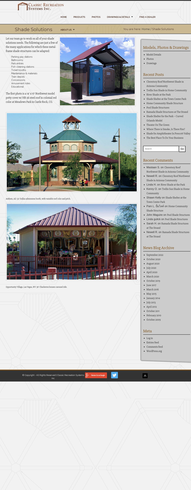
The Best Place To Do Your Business (164, 138)
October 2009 (153, 319)
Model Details (153, 54)
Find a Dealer (147, 17)
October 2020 (153, 259)
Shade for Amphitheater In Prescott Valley (168, 133)
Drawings (151, 63)
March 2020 (152, 276)
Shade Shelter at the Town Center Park (166, 99)
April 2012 (151, 306)
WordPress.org (154, 351)
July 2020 (151, 268)
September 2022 (154, 255)
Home (63, 17)
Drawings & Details (118, 17)
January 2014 (153, 298)
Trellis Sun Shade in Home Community (166, 90)
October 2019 (153, 281)
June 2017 (151, 285)
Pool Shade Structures (157, 107)
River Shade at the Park (158, 94)
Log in (149, 338)
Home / (146, 29)
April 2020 (151, 272)
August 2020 (152, 263)
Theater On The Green (157, 125)
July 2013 (151, 302)
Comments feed (154, 346)
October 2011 (152, 311)
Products (79, 17)
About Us (65, 30)
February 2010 (153, 315)
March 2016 (152, 289)
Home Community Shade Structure (164, 103)
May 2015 (151, 293)
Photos (96, 17)
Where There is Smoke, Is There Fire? (165, 129)
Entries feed (152, 342)
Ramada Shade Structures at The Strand (167, 112)
